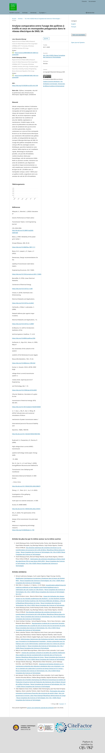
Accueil (14, 18)
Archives (25, 12)
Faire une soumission (78, 35)
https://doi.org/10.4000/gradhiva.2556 (23, 338)
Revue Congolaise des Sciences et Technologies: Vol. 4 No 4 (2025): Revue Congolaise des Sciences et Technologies (40, 563)
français (73, 27)
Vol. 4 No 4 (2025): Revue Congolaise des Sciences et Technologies (42, 18)
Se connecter (92, 1)
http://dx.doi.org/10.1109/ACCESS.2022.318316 (26, 509)
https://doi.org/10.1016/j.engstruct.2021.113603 (26, 274)
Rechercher (90, 12)
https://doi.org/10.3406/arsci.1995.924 (23, 363)
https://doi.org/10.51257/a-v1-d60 (22, 288)
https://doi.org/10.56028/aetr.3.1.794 (23, 530)
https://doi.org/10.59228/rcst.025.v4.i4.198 (25, 85)
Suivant (61, 704)
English (73, 24)
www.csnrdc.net (25, 729)
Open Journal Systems (78, 42)
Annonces (33, 12)
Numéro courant (14, 12)
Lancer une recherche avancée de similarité (40, 708)
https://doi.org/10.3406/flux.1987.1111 (23, 247)
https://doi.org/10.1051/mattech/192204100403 (26, 407)
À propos (42, 12)
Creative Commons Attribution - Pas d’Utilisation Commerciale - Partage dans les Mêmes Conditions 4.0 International (54, 84)
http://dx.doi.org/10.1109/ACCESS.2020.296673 (26, 486)
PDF (47, 38)
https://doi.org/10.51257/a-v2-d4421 (23, 303)
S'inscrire (84, 1)
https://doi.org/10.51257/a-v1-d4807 (23, 324)
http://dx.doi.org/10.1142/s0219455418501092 (26, 434)
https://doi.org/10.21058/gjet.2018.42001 (24, 390)
